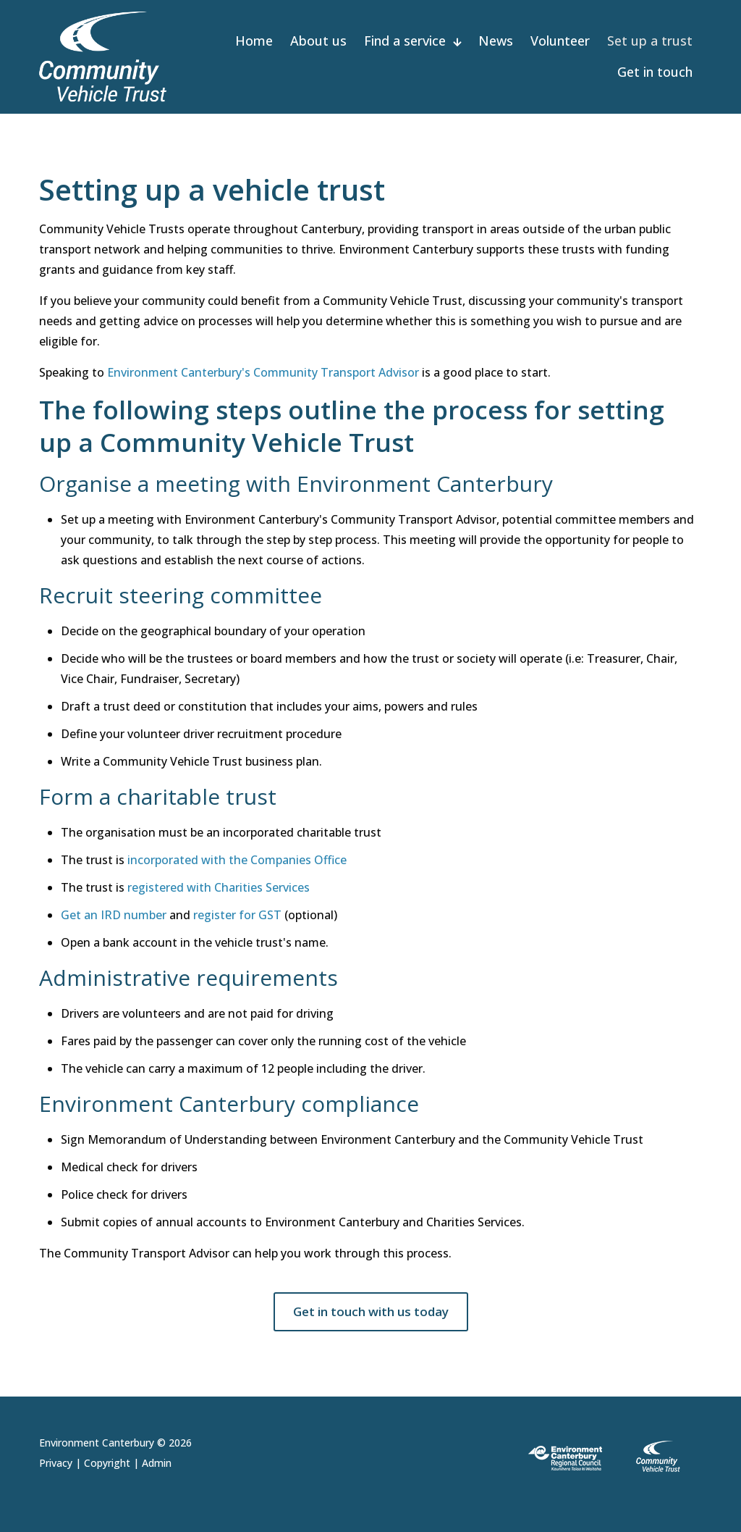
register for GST (237, 915)
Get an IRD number (113, 915)
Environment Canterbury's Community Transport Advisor (263, 372)
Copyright (107, 1463)
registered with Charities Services (218, 887)
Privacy (55, 1463)
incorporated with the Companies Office (237, 860)
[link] (609, 1457)
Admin (157, 1463)
